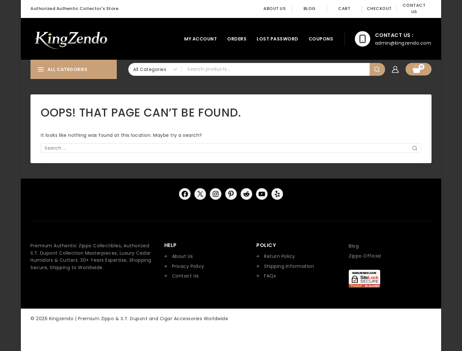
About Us (274, 8)
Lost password (277, 39)
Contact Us (414, 8)
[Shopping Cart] (419, 69)
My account (200, 39)
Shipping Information (289, 266)
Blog (310, 8)
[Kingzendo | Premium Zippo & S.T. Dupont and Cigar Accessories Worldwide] (70, 39)
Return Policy (279, 256)
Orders (236, 39)
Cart (344, 8)
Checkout (379, 8)
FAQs (270, 276)
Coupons (321, 39)
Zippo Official (365, 256)
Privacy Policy (188, 266)
